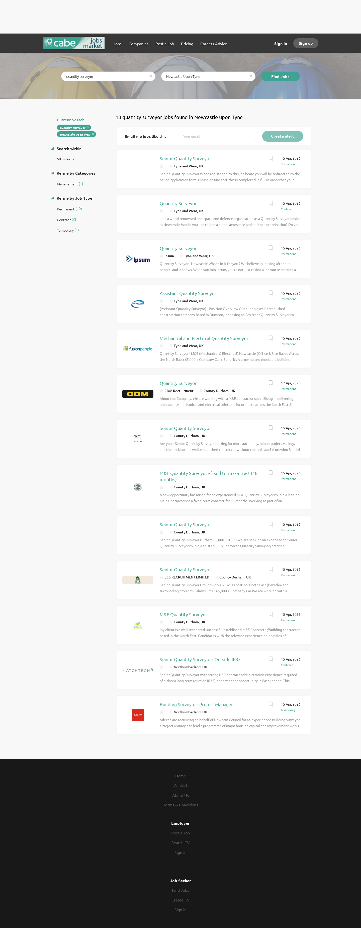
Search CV (180, 842)
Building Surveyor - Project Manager (196, 704)
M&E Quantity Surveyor (183, 614)
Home (180, 775)
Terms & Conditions (180, 804)
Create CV (180, 899)
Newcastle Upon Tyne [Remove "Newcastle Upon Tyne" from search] (75, 134)
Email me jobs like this (145, 136)
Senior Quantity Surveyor (185, 158)
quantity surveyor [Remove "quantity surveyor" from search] (72, 128)
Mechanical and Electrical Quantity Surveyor (204, 338)
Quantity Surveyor (178, 203)
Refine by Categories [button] (75, 173)
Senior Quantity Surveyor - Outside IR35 (200, 659)
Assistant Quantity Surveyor (188, 293)
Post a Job (180, 832)
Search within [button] (68, 148)
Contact (181, 785)
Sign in (280, 43)
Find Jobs (280, 76)
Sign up (306, 43)
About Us (180, 795)
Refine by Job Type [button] (74, 198)
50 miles (64, 159)
